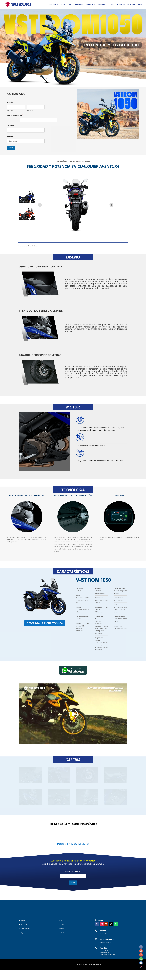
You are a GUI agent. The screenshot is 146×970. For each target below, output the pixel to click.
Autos (140, 4)
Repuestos (89, 4)
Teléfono (11, 126)
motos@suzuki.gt (106, 942)
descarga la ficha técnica (45, 623)
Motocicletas (66, 4)
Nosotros (52, 4)
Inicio (23, 920)
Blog (60, 920)
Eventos (61, 929)
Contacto (121, 4)
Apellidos (30, 110)
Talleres (112, 4)
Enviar (11, 147)
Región (10, 136)
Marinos (78, 4)
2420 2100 (103, 933)
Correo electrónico (15, 115)
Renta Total (131, 4)
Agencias (101, 4)
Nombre (10, 110)
